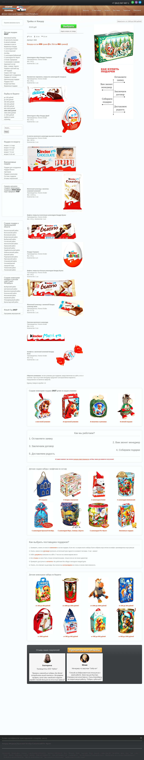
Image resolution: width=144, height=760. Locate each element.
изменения (53, 547)
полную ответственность (81, 459)
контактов (49, 561)
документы (38, 554)
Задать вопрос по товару (68, 31)
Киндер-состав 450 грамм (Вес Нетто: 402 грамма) (47, 44)
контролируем (67, 565)
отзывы (35, 558)
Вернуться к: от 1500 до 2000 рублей (129, 21)
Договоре (46, 551)
